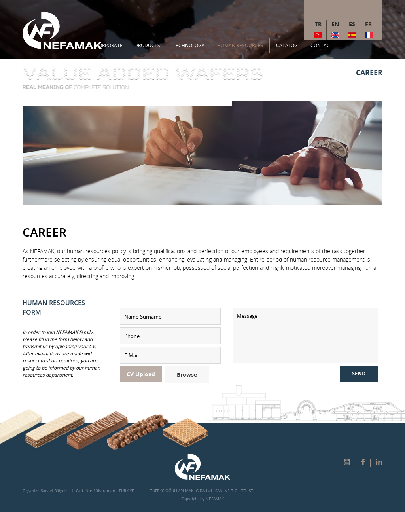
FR (368, 24)
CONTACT (321, 45)
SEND (359, 373)
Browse (187, 374)
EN (335, 24)
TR (318, 24)
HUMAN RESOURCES (240, 45)
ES (352, 24)
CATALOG (287, 45)
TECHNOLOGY (188, 45)
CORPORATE (109, 45)
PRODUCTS (147, 45)
